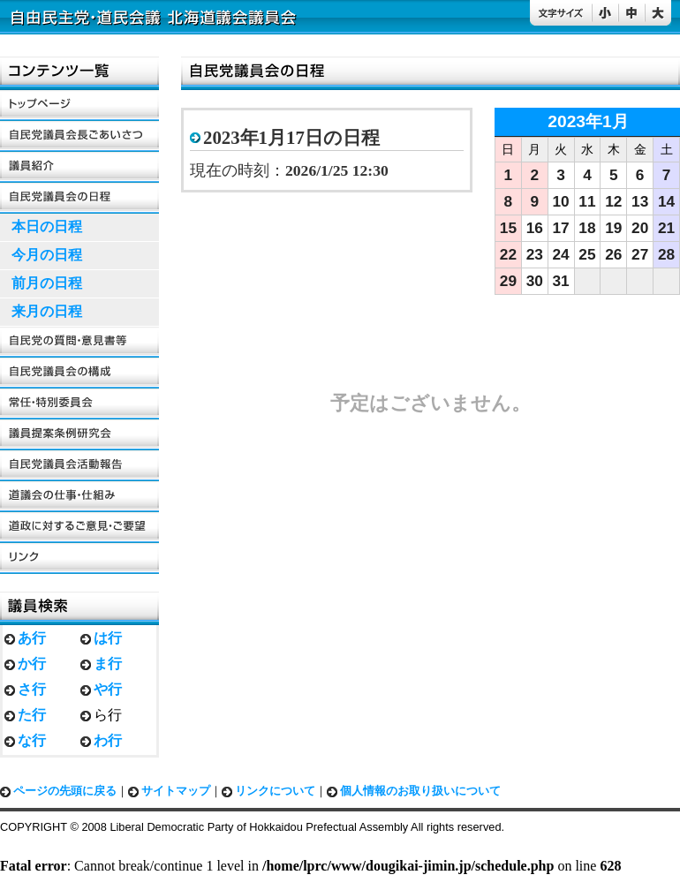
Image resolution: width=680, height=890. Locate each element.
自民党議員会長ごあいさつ (79, 136)
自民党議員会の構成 (79, 373)
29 (508, 281)
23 (534, 254)
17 (561, 228)
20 (639, 228)
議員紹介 (79, 167)
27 (639, 254)
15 (508, 228)
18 (586, 228)
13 (639, 201)
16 (534, 228)
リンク (79, 558)
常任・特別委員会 (79, 403)
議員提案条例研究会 (79, 434)
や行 (108, 689)
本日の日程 (46, 226)
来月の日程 (46, 311)
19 (613, 228)
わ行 (108, 740)
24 (561, 254)
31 (561, 281)
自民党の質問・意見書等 (79, 342)
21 (666, 228)
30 (534, 281)
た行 (32, 714)
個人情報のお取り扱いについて (420, 791)
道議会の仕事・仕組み (79, 496)
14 (666, 201)
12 (613, 201)
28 (666, 254)
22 (508, 254)
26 (613, 254)
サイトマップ (175, 791)
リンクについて (275, 791)
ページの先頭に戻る (65, 791)
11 (586, 201)
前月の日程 (46, 282)
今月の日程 (46, 254)
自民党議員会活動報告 (79, 465)
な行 (32, 740)
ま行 (108, 663)
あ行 (32, 637)
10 (561, 201)
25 (586, 254)
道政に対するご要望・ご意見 (79, 527)
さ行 (32, 689)
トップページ (79, 105)
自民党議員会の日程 (79, 198)
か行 (32, 663)
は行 (108, 637)
